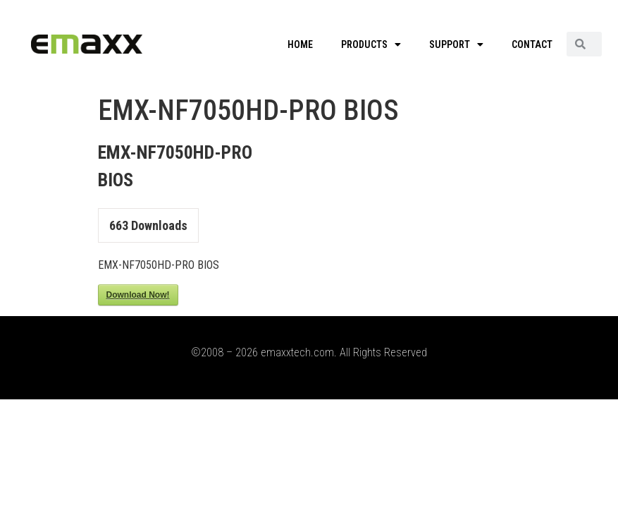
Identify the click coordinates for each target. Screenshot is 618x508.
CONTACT (532, 44)
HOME (300, 44)
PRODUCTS (371, 44)
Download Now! (138, 295)
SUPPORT (456, 44)
